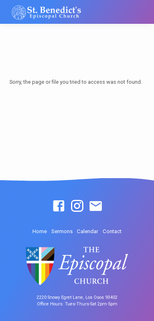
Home (39, 231)
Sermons (62, 231)
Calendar (87, 231)
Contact (112, 231)
